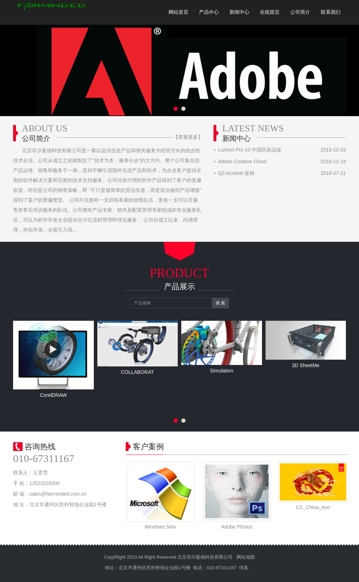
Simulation (221, 370)
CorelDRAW (53, 395)
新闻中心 (239, 12)
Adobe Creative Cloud (242, 161)
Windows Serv (160, 527)
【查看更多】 (188, 137)
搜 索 (220, 303)
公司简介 (300, 12)
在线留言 (270, 12)
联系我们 (331, 12)
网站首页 (178, 12)
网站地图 (246, 557)
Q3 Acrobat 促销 (236, 173)
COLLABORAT (137, 372)
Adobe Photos (236, 527)
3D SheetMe (305, 365)
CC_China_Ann (313, 507)
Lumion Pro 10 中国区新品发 (249, 150)
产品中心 (209, 12)
